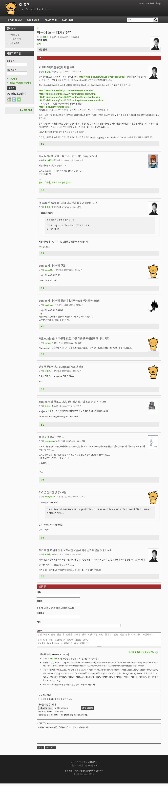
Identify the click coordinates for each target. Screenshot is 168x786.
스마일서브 (92, 768)
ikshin (47, 406)
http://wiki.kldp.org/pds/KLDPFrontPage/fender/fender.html (69, 96)
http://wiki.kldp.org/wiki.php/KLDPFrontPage (102, 76)
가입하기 (13, 78)
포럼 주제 (17, 38)
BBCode (53, 661)
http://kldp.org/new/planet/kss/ (55, 106)
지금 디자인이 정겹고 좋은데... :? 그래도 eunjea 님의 (68, 156)
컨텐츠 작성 (14, 35)
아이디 (10, 61)
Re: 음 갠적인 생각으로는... (54, 492)
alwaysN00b (50, 496)
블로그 (41, 182)
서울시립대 (92, 764)
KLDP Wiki (51, 20)
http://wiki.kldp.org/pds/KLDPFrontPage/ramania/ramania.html (71, 100)
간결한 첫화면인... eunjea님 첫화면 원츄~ (62, 367)
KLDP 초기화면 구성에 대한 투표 (56, 67)
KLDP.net (67, 20)
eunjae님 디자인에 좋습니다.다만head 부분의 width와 (69, 301)
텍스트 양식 (45, 656)
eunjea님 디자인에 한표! (52, 265)
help (158, 3)
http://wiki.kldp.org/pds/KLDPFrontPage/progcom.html (67, 93)
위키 (48, 182)
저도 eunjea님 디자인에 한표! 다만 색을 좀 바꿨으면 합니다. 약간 (74, 338)
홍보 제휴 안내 (26, 110)
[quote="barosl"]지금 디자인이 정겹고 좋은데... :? (68, 203)
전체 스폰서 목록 (72, 773)
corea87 (48, 270)
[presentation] (63, 738)
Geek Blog (33, 20)
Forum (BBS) (14, 20)
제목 (39, 621)
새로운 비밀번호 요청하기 (20, 82)
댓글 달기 (43, 49)
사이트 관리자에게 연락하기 (91, 773)
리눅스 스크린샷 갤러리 (61, 182)
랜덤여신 (48, 160)
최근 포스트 (14, 42)
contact (150, 3)
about (141, 3)
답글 (42, 143)
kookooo (49, 305)
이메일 (40, 601)
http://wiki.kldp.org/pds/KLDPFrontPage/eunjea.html (66, 90)
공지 (39, 43)
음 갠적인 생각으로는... (51, 437)
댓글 (39, 630)
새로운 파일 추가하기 (47, 707)
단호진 (47, 371)
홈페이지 (40, 613)
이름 (39, 592)
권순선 (45, 37)
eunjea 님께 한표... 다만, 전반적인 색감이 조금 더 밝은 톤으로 (72, 402)
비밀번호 (11, 69)
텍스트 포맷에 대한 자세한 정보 (142, 654)
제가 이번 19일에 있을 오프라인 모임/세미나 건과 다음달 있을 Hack (75, 550)
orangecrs (49, 441)
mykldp (48, 342)
